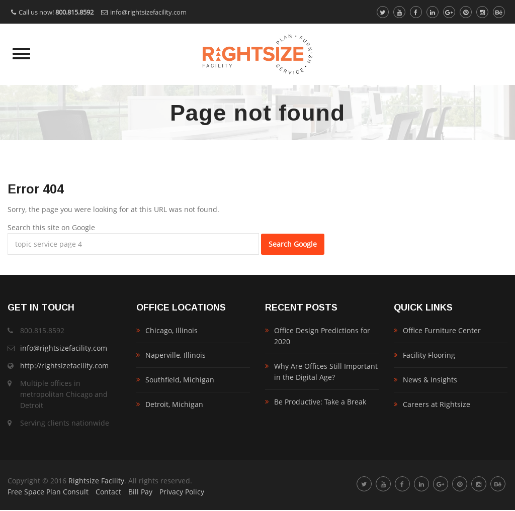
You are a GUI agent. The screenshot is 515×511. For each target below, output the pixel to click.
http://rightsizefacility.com (64, 365)
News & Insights (430, 379)
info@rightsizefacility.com (148, 12)
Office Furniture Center (442, 330)
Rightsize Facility (96, 480)
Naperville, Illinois (175, 355)
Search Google (293, 244)
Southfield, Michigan (179, 379)
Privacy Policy (181, 491)
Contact (108, 491)
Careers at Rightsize (436, 404)
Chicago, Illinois (171, 330)
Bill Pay (140, 491)
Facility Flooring (429, 355)
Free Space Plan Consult (48, 491)
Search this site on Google (51, 227)
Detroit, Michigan (174, 404)
